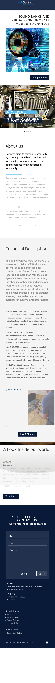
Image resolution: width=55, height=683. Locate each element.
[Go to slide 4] (30, 131)
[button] (2, 106)
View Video (11, 496)
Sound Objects (13, 620)
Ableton (19, 589)
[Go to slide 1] (24, 131)
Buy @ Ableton (39, 77)
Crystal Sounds (13, 617)
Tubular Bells (12, 623)
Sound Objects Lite (14, 633)
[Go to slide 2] (26, 131)
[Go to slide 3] (28, 131)
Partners (12, 599)
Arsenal (10, 614)
